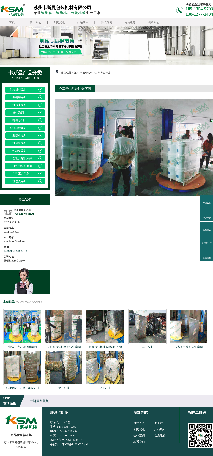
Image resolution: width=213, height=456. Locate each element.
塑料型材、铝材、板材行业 (23, 387)
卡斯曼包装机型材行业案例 (64, 346)
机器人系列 (18, 181)
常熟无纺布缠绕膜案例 (22, 346)
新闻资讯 (59, 22)
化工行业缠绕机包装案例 (75, 88)
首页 (12, 22)
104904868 (9, 251)
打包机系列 (18, 143)
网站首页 (139, 423)
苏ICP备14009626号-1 (75, 444)
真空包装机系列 (21, 165)
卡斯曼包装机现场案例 (188, 346)
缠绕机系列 (18, 135)
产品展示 (82, 22)
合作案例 (106, 22)
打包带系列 (18, 104)
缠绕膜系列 (18, 97)
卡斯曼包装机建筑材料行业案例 (105, 346)
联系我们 (153, 22)
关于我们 (35, 22)
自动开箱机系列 (21, 158)
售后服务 (130, 22)
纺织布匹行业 (102, 72)
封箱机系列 (18, 150)
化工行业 (63, 387)
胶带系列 (17, 112)
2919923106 (22, 251)
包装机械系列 (18, 127)
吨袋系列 (17, 120)
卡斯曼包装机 (39, 401)
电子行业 (147, 346)
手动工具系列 (19, 173)
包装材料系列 (18, 89)
